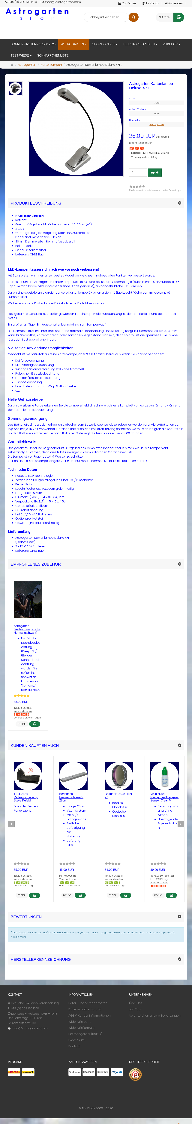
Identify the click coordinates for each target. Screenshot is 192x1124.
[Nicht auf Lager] (137, 148)
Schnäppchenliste (52, 55)
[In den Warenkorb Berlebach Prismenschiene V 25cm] (80, 895)
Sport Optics (104, 44)
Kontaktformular (22, 1023)
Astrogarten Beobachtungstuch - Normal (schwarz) (27, 629)
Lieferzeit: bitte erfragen (27, 717)
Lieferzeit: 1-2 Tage (24, 885)
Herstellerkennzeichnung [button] (41, 959)
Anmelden (174, 3)
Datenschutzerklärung (84, 1009)
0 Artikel (164, 17)
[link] (155, 189)
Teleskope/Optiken (140, 44)
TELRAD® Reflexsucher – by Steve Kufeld (26, 797)
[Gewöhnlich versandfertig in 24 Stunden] (21, 882)
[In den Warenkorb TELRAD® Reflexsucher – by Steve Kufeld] (34, 895)
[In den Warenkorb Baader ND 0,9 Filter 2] (125, 895)
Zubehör (171, 44)
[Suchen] (134, 17)
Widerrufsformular (82, 1028)
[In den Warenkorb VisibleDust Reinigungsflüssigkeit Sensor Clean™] (171, 895)
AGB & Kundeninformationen (89, 1016)
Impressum (76, 1040)
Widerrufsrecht (79, 1022)
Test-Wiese (21, 55)
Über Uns (135, 1003)
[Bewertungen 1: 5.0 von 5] (22, 696)
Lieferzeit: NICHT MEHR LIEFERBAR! (150, 153)
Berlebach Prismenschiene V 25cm (71, 797)
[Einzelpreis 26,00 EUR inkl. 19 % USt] (156, 136)
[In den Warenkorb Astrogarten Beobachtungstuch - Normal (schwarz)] (34, 724)
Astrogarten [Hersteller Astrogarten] (156, 124)
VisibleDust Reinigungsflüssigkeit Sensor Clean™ (164, 797)
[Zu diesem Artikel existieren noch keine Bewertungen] (22, 864)
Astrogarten (74, 44)
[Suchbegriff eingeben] (106, 17)
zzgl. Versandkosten (140, 142)
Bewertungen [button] (26, 917)
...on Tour (135, 1009)
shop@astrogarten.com (29, 1028)
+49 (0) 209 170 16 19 (24, 1008)
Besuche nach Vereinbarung (33, 1003)
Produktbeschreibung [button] (36, 203)
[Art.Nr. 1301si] (156, 98)
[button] (96, 564)
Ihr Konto (150, 3)
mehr (23, 936)
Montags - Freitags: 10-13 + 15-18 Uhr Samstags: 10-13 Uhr (32, 1016)
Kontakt (74, 1046)
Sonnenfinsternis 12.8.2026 (33, 44)
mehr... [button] (22, 724)
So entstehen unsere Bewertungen (155, 1016)
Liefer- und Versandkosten (87, 1003)
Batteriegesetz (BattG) (85, 1034)
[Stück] (138, 172)
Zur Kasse (127, 3)
